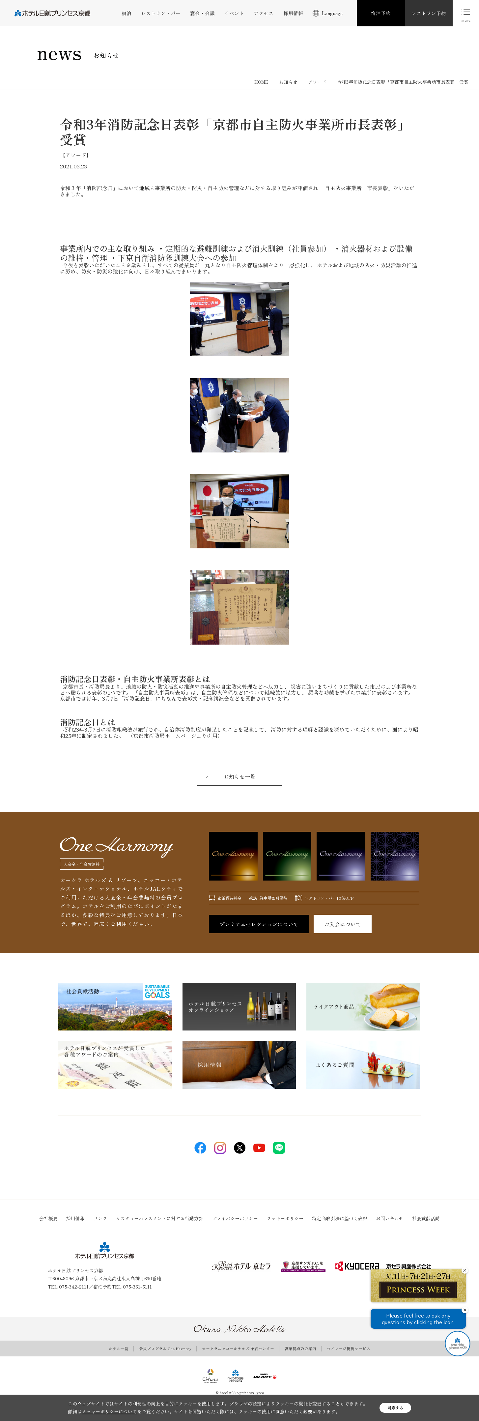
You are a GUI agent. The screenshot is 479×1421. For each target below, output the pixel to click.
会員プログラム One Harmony (165, 1348)
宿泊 (126, 13)
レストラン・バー (161, 13)
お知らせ (288, 81)
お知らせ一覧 (239, 776)
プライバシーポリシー (235, 1218)
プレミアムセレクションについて (258, 924)
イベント (234, 13)
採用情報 (293, 13)
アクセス (263, 13)
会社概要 (48, 1218)
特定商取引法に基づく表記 (339, 1218)
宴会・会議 (202, 13)
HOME (261, 81)
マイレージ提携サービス (348, 1348)
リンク (100, 1218)
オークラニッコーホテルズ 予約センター (238, 1348)
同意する (395, 1407)
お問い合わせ (390, 1218)
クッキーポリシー (285, 1218)
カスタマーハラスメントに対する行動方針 (159, 1218)
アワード (317, 81)
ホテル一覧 (118, 1348)
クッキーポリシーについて (109, 1411)
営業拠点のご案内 (300, 1348)
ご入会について (342, 924)
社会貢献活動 (426, 1218)
